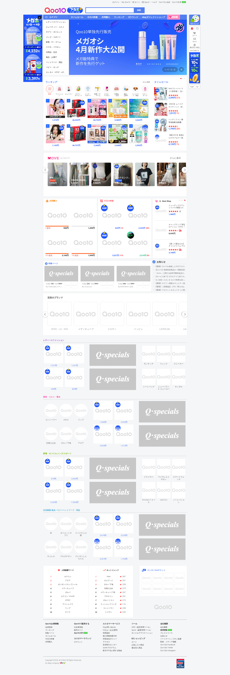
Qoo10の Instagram (168, 651)
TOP (192, 87)
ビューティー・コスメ (55, 27)
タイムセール (161, 82)
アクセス (106, 642)
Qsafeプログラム (109, 648)
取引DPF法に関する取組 (112, 651)
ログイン (116, 2)
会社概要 (163, 627)
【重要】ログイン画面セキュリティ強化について (171, 283)
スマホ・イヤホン (53, 47)
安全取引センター (110, 645)
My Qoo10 (126, 2)
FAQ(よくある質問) (110, 630)
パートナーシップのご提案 (170, 639)
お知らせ (161, 262)
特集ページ (53, 263)
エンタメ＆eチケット (156, 570)
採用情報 (163, 630)
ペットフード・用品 (54, 62)
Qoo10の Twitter (166, 648)
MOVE (53, 158)
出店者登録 (78, 627)
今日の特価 (109, 201)
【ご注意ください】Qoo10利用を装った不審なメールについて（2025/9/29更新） (171, 280)
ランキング (51, 82)
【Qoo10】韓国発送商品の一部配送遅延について (171, 270)
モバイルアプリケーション (142, 633)
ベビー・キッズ (52, 67)
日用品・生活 (51, 52)
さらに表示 (146, 82)
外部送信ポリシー (110, 639)
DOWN (197, 87)
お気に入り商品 (138, 645)
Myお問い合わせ (109, 627)
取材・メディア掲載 (168, 642)
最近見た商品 (137, 648)
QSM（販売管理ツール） (141, 627)
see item (151, 348)
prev (45, 170)
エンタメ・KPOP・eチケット (57, 72)
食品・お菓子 (51, 57)
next (185, 170)
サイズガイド (194, 50)
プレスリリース (166, 633)
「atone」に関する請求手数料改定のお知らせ (171, 273)
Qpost (146, 2)
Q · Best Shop (165, 201)
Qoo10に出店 (164, 2)
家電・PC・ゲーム (53, 42)
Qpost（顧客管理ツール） (142, 630)
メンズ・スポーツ (53, 37)
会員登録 (48, 627)
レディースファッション (56, 22)
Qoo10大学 (176, 2)
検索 (139, 10)
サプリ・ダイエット (54, 32)
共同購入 (53, 201)
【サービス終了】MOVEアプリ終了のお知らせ (171, 277)
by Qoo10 (65, 158)
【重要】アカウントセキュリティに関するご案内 (171, 290)
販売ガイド (78, 630)
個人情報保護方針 (110, 636)
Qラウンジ (78, 642)
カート (137, 2)
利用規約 (106, 633)
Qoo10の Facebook (167, 645)
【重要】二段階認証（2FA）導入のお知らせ (171, 287)
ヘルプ (154, 2)
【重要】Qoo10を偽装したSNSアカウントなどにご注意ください (171, 266)
